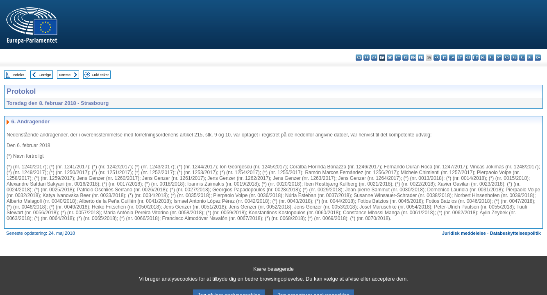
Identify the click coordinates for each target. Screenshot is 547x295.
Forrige (45, 75)
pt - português (499, 57)
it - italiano (444, 57)
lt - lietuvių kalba (460, 57)
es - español (366, 57)
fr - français (421, 57)
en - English (413, 57)
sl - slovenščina (522, 57)
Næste (64, 75)
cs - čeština (374, 57)
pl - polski (491, 57)
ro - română (507, 57)
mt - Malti (475, 57)
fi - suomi (530, 57)
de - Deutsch (390, 57)
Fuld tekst (100, 75)
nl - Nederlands (483, 57)
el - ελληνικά (405, 57)
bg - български (359, 57)
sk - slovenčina (514, 57)
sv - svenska (538, 57)
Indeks (18, 75)
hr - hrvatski (437, 57)
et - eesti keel (398, 57)
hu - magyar (468, 57)
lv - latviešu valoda (452, 57)
